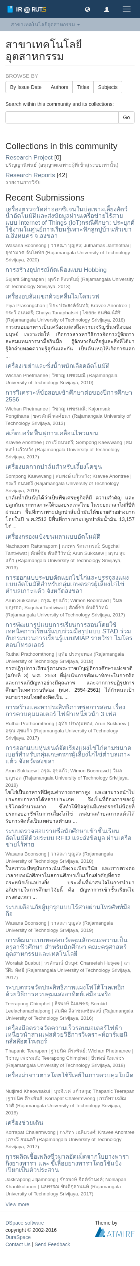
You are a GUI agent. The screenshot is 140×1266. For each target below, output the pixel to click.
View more (17, 1204)
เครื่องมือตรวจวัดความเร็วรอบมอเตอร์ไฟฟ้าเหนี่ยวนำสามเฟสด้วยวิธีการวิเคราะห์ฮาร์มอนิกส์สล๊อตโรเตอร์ (66, 1035)
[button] (87, 9)
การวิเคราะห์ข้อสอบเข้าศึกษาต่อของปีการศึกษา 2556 (68, 396)
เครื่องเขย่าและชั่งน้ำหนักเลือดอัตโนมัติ (57, 366)
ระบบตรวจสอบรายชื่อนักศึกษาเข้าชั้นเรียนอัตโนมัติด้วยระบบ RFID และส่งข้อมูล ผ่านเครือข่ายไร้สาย (68, 838)
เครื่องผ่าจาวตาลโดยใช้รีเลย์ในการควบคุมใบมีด (69, 1075)
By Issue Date (26, 87)
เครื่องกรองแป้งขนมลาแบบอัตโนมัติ (53, 536)
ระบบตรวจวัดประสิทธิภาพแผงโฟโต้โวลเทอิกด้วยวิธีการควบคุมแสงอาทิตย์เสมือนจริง (64, 991)
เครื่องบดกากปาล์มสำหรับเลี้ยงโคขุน (53, 466)
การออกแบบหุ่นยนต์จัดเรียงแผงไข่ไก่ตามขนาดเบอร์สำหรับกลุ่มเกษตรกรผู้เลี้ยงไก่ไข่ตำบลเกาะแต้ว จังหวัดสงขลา (68, 755)
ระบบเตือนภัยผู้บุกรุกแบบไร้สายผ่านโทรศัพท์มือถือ (68, 910)
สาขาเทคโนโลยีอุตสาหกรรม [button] (45, 24)
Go (126, 117)
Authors (59, 87)
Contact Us (17, 1244)
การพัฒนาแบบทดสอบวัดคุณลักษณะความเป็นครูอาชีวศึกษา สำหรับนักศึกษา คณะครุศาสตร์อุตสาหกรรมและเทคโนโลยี (66, 947)
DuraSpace (18, 1237)
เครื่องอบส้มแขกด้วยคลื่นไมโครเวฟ (52, 296)
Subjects (108, 87)
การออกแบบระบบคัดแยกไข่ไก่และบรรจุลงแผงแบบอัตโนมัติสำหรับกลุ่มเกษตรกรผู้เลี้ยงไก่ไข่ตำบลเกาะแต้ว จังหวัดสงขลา (67, 584)
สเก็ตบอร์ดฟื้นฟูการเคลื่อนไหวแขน (51, 433)
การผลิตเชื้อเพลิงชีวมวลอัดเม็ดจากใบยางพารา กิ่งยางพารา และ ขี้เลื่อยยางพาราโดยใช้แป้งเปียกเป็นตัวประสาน (67, 1163)
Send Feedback (52, 1244)
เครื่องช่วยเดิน (24, 1122)
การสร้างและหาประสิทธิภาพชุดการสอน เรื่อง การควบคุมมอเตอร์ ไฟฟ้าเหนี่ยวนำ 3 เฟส (65, 711)
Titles (83, 87)
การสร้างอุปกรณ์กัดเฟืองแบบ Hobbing (56, 269)
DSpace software (24, 1223)
